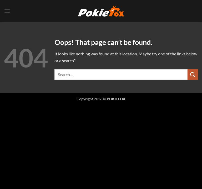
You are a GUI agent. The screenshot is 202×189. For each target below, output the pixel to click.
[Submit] (193, 74)
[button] (7, 10)
